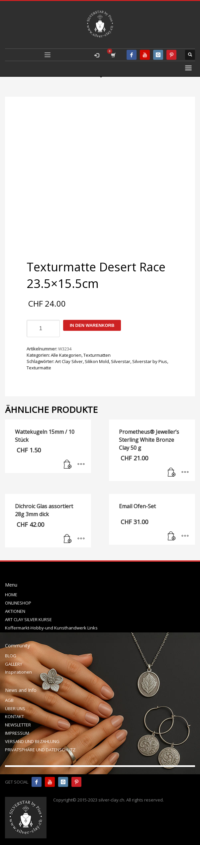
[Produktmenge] (43, 328)
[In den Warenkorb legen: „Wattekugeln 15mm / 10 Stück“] (67, 464)
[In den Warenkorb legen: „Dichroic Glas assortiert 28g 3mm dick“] (67, 539)
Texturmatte (39, 368)
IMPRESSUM (17, 733)
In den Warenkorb (92, 325)
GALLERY (13, 664)
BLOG (10, 656)
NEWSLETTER (18, 725)
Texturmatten (97, 355)
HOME (11, 595)
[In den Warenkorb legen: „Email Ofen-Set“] (171, 536)
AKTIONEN (15, 611)
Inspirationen (18, 672)
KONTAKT (14, 716)
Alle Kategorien (66, 355)
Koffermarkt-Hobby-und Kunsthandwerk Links (51, 628)
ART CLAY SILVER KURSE (28, 619)
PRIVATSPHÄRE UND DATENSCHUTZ (40, 750)
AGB (9, 700)
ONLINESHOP (18, 603)
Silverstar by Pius (149, 361)
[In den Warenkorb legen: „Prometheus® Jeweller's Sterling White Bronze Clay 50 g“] (171, 472)
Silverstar (120, 361)
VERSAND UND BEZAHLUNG (32, 741)
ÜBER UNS (15, 708)
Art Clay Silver (69, 361)
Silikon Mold (97, 361)
